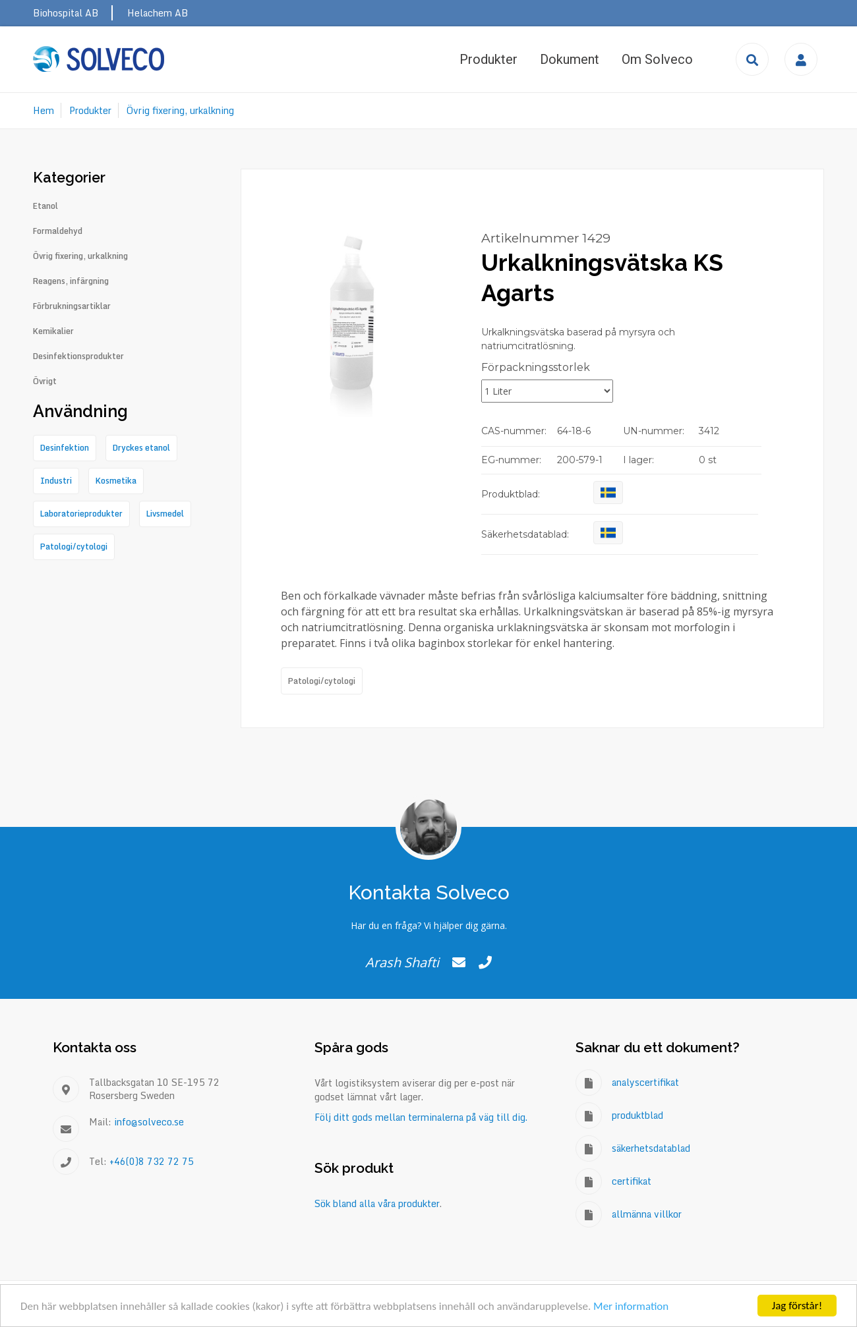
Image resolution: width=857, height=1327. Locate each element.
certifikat (631, 1181)
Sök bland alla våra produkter (377, 1203)
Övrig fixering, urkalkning (180, 110)
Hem (43, 110)
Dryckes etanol (141, 447)
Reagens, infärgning (71, 281)
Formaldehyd (57, 231)
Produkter (488, 59)
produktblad (637, 1115)
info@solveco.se (149, 1121)
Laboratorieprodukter (81, 513)
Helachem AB (157, 12)
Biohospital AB (65, 12)
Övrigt (45, 381)
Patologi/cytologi (321, 681)
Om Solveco (657, 59)
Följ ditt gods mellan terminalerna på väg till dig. (420, 1117)
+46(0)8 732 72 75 (151, 1161)
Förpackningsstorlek (535, 367)
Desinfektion (64, 447)
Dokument (569, 59)
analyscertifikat (645, 1082)
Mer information (630, 1306)
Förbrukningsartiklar (72, 306)
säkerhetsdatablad (651, 1148)
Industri (56, 480)
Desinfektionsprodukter (78, 356)
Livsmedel (165, 513)
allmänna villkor (647, 1214)
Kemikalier (53, 331)
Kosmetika (116, 480)
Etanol (45, 206)
